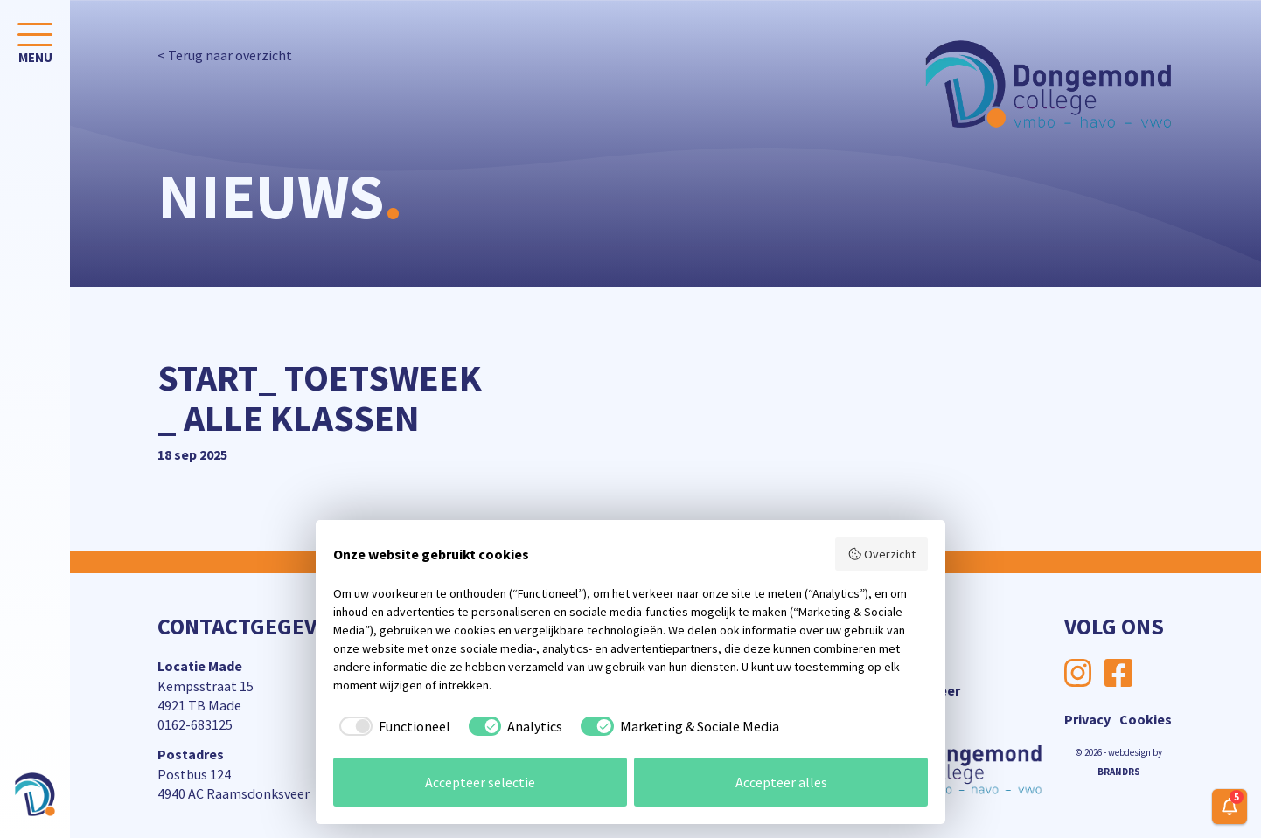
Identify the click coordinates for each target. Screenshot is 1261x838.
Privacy (1087, 719)
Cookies (1145, 719)
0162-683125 (195, 724)
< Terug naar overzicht (224, 55)
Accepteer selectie (480, 782)
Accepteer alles (781, 782)
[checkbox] (391, 726)
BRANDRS (1118, 771)
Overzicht (881, 554)
